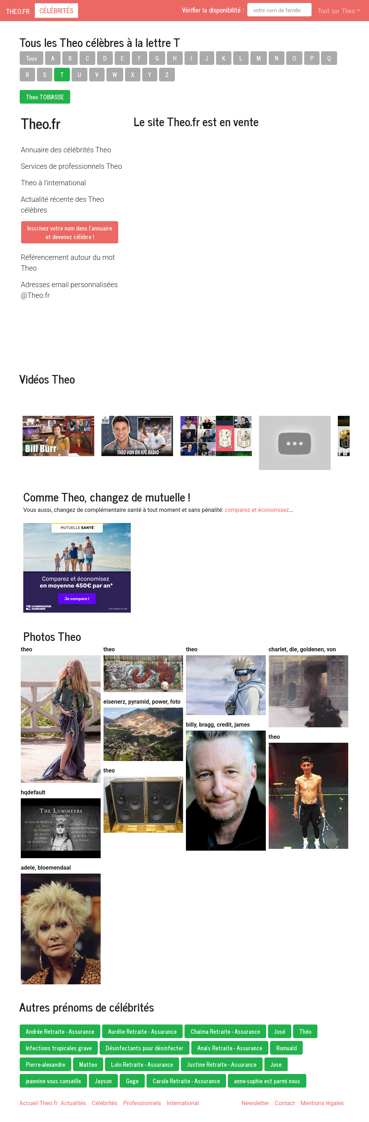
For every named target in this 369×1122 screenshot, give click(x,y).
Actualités (73, 1103)
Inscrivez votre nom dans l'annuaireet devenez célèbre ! (69, 232)
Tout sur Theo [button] (336, 10)
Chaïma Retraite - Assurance (225, 1031)
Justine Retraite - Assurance (222, 1064)
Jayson (103, 1080)
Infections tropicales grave (59, 1047)
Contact (285, 1103)
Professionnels (142, 1103)
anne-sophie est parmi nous (267, 1080)
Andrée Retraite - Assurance (60, 1031)
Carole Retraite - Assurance (186, 1080)
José (279, 1031)
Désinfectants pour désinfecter (144, 1047)
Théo (305, 1031)
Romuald (286, 1047)
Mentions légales (322, 1103)
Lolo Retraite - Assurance (142, 1064)
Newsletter (255, 1103)
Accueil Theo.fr (38, 1103)
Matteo (88, 1064)
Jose (276, 1064)
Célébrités (56, 10)
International (183, 1103)
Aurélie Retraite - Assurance (142, 1031)
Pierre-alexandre (45, 1064)
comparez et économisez (257, 510)
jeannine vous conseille (53, 1080)
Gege (132, 1080)
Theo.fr (17, 11)
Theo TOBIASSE (45, 96)
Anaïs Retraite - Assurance (229, 1047)
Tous (31, 58)
